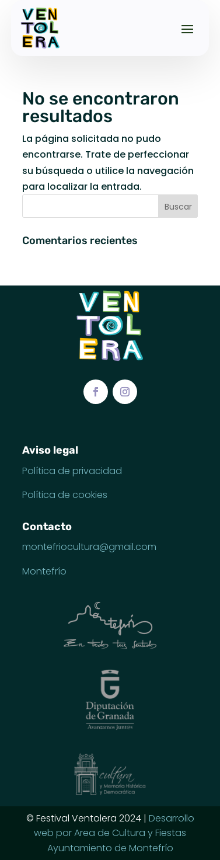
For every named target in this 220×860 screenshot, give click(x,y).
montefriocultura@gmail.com (89, 546)
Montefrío (44, 571)
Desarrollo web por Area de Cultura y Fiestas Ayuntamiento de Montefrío (114, 833)
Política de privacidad (72, 471)
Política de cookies (64, 495)
